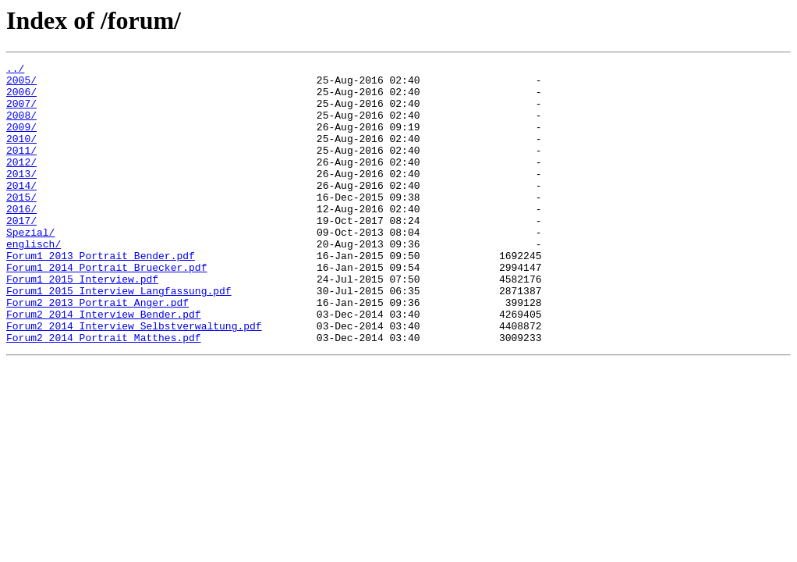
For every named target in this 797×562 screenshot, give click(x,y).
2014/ (21, 211)
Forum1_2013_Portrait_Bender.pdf (100, 295)
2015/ (21, 225)
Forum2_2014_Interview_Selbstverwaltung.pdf (134, 379)
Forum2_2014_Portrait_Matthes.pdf (103, 393)
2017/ (21, 253)
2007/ (21, 112)
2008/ (21, 126)
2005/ (21, 84)
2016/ (21, 239)
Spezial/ (30, 267)
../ (15, 70)
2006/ (21, 98)
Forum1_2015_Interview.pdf (82, 323)
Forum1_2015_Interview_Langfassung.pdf (119, 337)
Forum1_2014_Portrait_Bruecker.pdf (106, 309)
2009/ (21, 140)
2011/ (21, 169)
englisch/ (33, 281)
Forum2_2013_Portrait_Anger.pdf (97, 351)
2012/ (21, 183)
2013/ (21, 197)
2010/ (21, 155)
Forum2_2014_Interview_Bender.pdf (103, 365)
